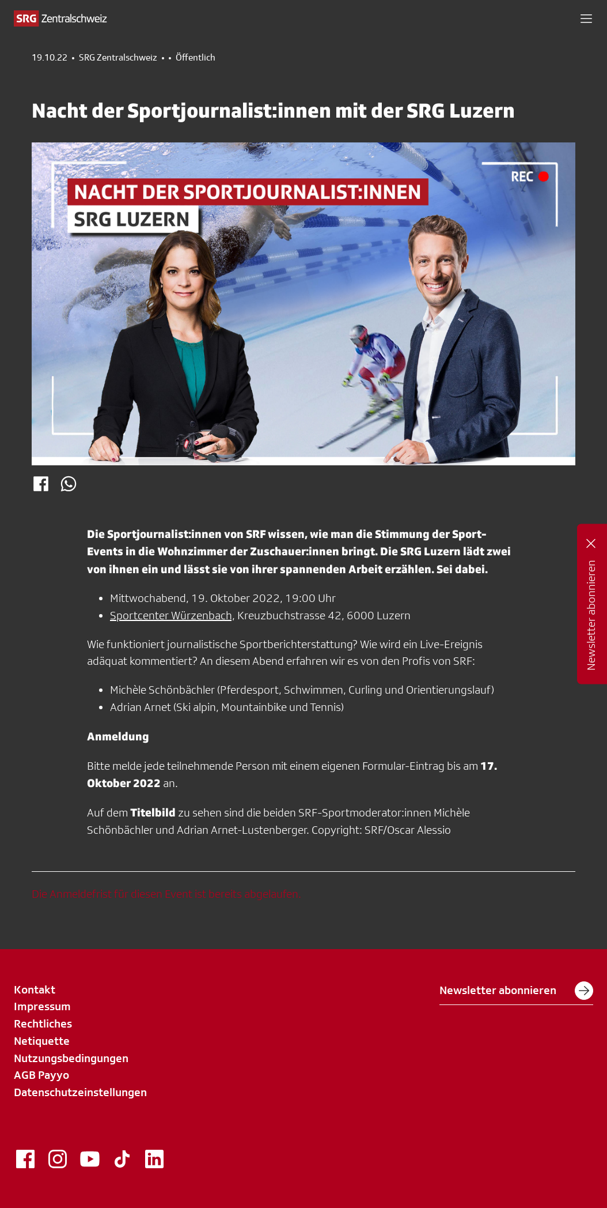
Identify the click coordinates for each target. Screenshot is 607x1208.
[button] (586, 18)
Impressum (42, 1006)
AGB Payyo (41, 1074)
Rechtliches (43, 1023)
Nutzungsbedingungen (71, 1058)
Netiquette (42, 1040)
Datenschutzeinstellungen (80, 1092)
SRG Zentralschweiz (118, 57)
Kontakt (34, 989)
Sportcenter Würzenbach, (172, 615)
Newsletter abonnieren (516, 990)
